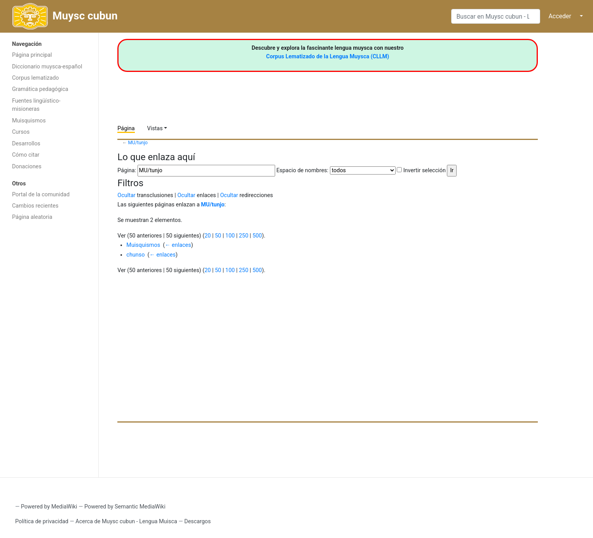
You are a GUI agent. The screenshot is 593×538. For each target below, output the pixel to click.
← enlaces (178, 245)
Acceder (559, 16)
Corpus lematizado (35, 78)
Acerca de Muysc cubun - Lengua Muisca (126, 521)
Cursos (21, 132)
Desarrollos (26, 143)
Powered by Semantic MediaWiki (125, 506)
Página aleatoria (32, 217)
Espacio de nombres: (302, 170)
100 (230, 235)
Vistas (155, 128)
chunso (135, 255)
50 (218, 235)
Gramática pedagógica (40, 89)
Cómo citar (25, 155)
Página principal (32, 55)
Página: (126, 170)
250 (243, 235)
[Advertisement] (49, 348)
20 (207, 235)
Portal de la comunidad (41, 194)
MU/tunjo (138, 142)
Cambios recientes (35, 206)
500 (257, 235)
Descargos (197, 521)
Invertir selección (424, 170)
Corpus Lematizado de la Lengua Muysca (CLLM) (327, 56)
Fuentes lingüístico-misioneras (36, 105)
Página (125, 128)
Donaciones (27, 166)
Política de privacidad (41, 521)
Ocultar (126, 195)
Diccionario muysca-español (47, 66)
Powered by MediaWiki (49, 506)
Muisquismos (29, 120)
